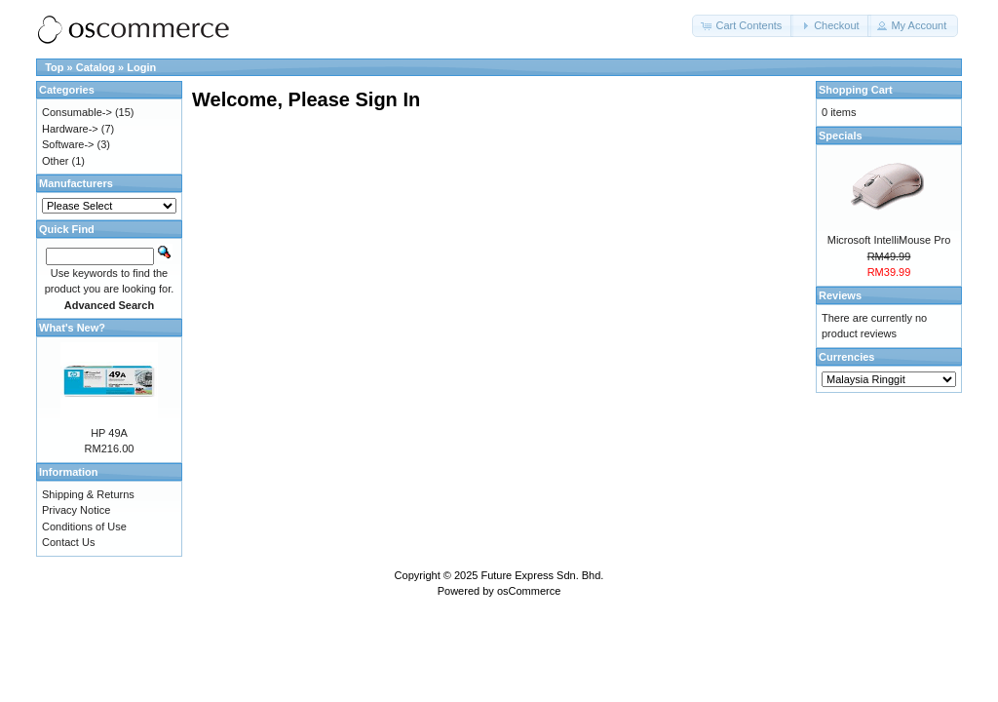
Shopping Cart (856, 90)
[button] (742, 26)
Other (55, 161)
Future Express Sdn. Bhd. (541, 575)
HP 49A (109, 433)
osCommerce (528, 591)
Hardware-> (70, 129)
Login (141, 67)
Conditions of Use (84, 526)
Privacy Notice (76, 510)
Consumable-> (77, 112)
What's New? (72, 327)
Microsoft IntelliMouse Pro (889, 240)
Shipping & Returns (88, 494)
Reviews (840, 295)
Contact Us (68, 542)
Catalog (95, 67)
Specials (841, 135)
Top (54, 67)
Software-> (68, 144)
